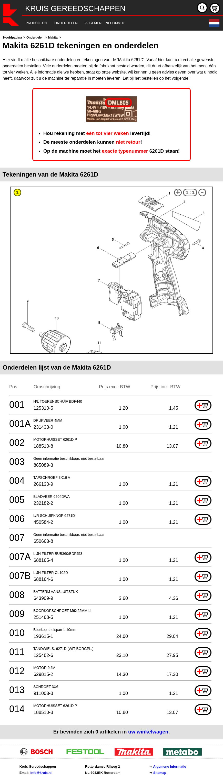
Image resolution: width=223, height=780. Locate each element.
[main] (111, 386)
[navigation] (104, 23)
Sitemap (159, 773)
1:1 (190, 193)
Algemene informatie (169, 766)
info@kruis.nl (41, 773)
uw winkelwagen (148, 732)
